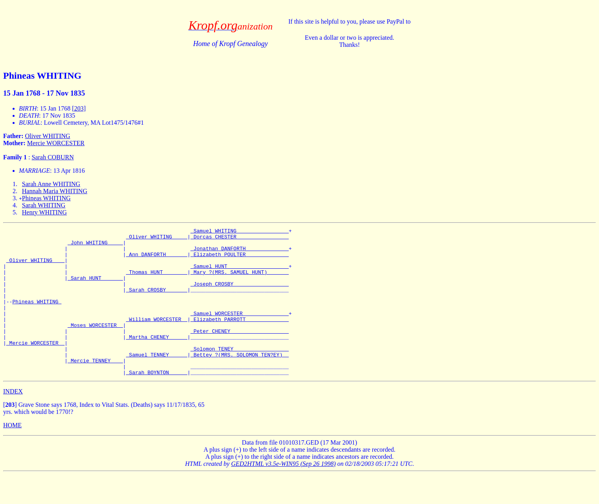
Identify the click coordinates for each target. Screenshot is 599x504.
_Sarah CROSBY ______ (156, 302)
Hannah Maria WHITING (54, 191)
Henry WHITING (44, 212)
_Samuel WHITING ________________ (239, 231)
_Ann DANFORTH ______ (156, 260)
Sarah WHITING (43, 205)
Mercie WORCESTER (56, 143)
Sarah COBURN (52, 157)
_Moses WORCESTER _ (95, 345)
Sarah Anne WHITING (51, 184)
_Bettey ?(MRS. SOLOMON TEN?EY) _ (239, 380)
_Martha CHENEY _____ (156, 359)
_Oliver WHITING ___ (35, 267)
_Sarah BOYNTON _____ (156, 401)
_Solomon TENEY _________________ (239, 373)
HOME (12, 454)
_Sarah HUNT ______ (95, 288)
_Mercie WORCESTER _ (35, 366)
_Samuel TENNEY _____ (156, 380)
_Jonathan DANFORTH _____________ (239, 253)
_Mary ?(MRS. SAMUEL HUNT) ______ (239, 281)
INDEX (13, 420)
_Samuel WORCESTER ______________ (239, 330)
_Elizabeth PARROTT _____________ (239, 338)
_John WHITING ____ (95, 245)
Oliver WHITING (47, 136)
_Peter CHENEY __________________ (239, 352)
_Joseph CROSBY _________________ (239, 295)
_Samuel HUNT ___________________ (239, 274)
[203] (79, 108)
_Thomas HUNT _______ (156, 281)
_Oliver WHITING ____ (156, 238)
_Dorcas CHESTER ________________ (239, 238)
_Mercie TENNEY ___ (95, 387)
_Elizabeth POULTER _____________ (239, 260)
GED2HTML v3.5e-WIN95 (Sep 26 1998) (283, 493)
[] (10, 434)
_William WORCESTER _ (156, 338)
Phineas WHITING (46, 198)
